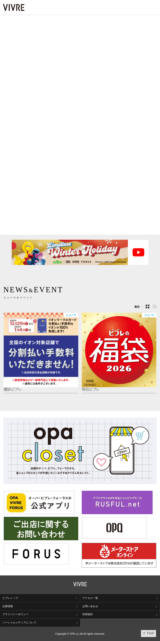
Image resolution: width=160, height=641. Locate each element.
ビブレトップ (10, 598)
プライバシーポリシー (15, 614)
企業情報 (7, 606)
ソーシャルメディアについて (19, 622)
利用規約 (87, 614)
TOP (150, 633)
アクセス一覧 (90, 598)
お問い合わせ (90, 606)
